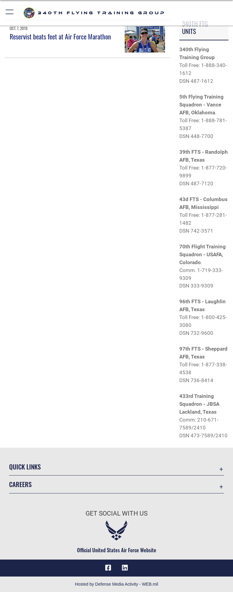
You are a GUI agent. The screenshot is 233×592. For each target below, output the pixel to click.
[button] (10, 13)
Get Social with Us (116, 513)
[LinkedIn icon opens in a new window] (125, 567)
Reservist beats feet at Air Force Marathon (60, 36)
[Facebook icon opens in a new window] (108, 567)
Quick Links (25, 466)
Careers (20, 484)
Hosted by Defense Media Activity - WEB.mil (116, 584)
